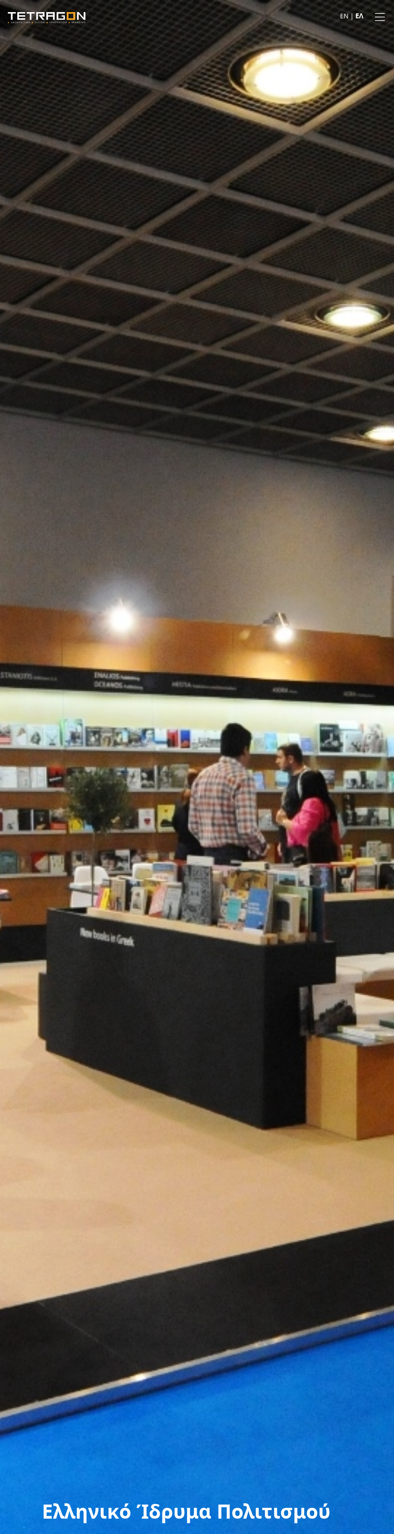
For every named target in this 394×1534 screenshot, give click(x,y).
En (345, 16)
